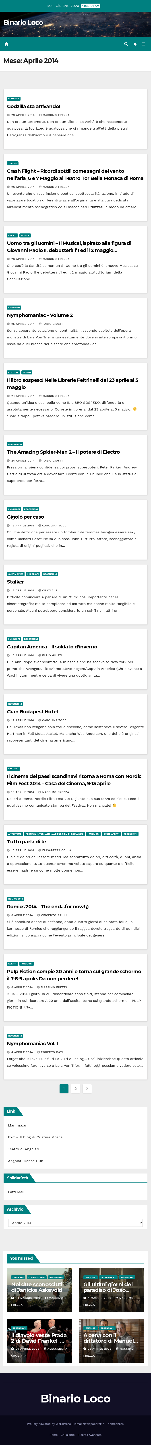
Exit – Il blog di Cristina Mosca (35, 1137)
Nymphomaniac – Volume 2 (40, 315)
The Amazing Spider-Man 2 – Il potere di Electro (63, 452)
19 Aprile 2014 (23, 525)
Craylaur (48, 590)
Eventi (12, 235)
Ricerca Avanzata (89, 1434)
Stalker (15, 582)
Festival (13, 768)
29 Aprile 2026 (28, 1348)
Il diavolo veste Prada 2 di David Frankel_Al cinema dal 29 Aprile (39, 1341)
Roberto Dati (50, 1052)
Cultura (13, 372)
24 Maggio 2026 (29, 1298)
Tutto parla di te (26, 842)
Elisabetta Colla (54, 850)
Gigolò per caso (25, 517)
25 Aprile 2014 (23, 323)
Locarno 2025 (36, 1277)
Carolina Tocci (53, 525)
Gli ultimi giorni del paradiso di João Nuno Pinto (108, 1290)
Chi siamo (68, 1434)
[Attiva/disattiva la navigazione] (143, 44)
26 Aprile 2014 (23, 186)
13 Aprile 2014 (23, 655)
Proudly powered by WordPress (49, 1424)
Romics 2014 (15, 899)
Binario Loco (23, 22)
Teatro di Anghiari (23, 1149)
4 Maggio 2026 (100, 1298)
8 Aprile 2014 (22, 915)
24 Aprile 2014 (23, 396)
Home (53, 1434)
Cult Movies (15, 574)
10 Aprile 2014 (23, 792)
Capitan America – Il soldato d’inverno (52, 647)
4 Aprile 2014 (22, 1052)
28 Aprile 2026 (100, 1348)
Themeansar (114, 1424)
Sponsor (13, 98)
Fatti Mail (16, 1192)
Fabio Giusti (51, 323)
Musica (25, 235)
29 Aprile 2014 (23, 115)
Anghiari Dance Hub (25, 1161)
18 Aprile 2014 (23, 590)
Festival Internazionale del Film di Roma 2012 (54, 834)
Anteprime (14, 834)
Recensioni (15, 444)
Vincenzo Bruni (52, 915)
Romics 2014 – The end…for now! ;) (48, 907)
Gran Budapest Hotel (32, 712)
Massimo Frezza (54, 115)
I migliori (14, 307)
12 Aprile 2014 (23, 720)
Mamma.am (18, 1125)
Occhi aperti (111, 834)
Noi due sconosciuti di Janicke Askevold (36, 1287)
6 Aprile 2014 (22, 987)
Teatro (12, 163)
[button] (126, 44)
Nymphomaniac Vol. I (32, 1044)
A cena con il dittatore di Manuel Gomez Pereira (108, 1341)
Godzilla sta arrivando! (33, 106)
